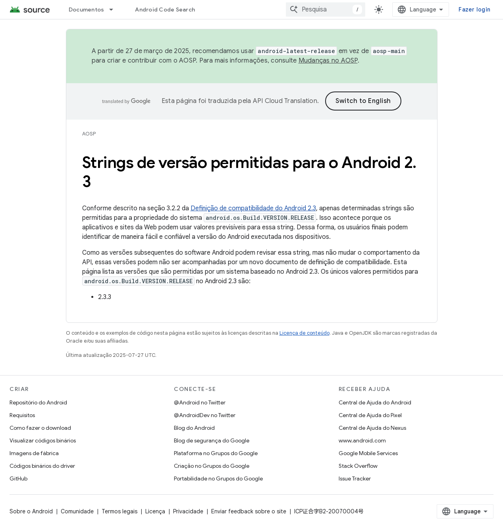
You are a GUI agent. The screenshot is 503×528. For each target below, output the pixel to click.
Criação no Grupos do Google (211, 465)
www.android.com (362, 440)
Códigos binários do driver (42, 465)
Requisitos (22, 415)
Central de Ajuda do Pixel (370, 415)
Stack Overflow (358, 465)
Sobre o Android (31, 511)
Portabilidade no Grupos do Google (218, 478)
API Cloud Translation (285, 101)
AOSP (89, 133)
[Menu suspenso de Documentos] (114, 9)
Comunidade (77, 511)
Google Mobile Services (368, 453)
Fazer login (474, 9)
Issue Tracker (355, 478)
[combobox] (325, 9)
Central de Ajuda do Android (375, 402)
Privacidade (188, 511)
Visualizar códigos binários (43, 440)
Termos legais (119, 511)
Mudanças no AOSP (328, 61)
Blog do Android (194, 427)
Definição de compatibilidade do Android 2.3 (253, 208)
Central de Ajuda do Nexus (372, 427)
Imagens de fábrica (34, 453)
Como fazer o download (40, 427)
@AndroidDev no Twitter (204, 415)
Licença (155, 511)
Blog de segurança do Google (211, 440)
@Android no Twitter (199, 402)
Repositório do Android (38, 402)
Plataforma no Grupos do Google (216, 453)
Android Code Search (165, 9)
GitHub (18, 478)
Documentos (86, 9)
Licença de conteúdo (304, 333)
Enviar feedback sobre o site (248, 511)
